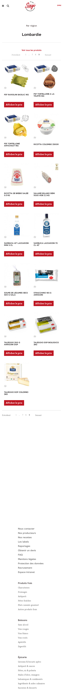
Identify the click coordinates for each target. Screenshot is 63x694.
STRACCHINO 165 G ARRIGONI (42, 294)
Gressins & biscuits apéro (29, 661)
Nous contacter (26, 529)
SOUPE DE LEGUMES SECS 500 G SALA (16, 294)
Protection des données (31, 564)
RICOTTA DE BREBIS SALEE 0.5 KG (16, 194)
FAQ (20, 555)
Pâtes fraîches (24, 600)
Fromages (22, 592)
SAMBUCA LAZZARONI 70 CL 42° (46, 244)
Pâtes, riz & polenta (27, 670)
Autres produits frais (27, 609)
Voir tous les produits (32, 50)
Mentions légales (27, 559)
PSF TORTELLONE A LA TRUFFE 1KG (44, 95)
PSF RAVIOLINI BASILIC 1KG (16, 95)
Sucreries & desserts (27, 687)
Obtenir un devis (27, 551)
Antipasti (22, 596)
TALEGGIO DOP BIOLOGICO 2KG (46, 343)
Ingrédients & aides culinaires (31, 683)
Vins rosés (22, 637)
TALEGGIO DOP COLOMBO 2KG (16, 393)
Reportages (24, 546)
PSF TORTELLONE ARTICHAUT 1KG (12, 145)
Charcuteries (24, 587)
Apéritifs (22, 642)
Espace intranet (26, 572)
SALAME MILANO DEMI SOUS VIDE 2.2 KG (44, 194)
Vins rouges (23, 629)
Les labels (23, 542)
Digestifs (22, 646)
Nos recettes (25, 538)
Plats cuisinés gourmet (28, 605)
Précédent (16, 54)
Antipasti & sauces (26, 666)
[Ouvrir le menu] (3, 6)
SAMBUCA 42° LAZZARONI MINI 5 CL (16, 244)
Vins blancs (23, 633)
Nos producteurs (27, 533)
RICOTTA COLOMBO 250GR (46, 144)
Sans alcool (23, 624)
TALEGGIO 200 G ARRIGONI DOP (12, 343)
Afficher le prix (14, 104)
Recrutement (25, 568)
